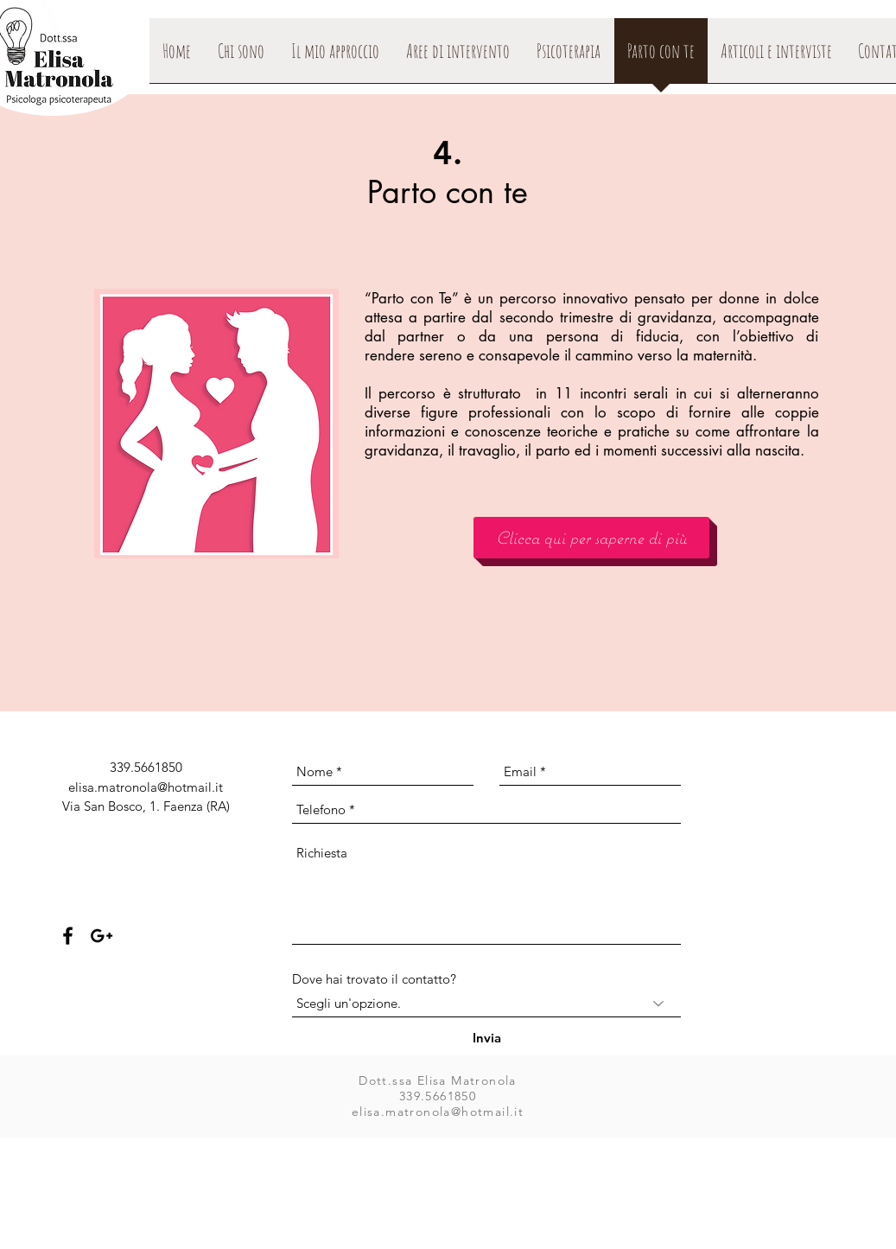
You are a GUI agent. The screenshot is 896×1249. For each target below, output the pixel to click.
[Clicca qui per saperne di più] (591, 537)
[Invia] (487, 1038)
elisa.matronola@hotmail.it (145, 787)
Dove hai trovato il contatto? (374, 978)
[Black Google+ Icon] (101, 935)
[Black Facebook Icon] (67, 935)
